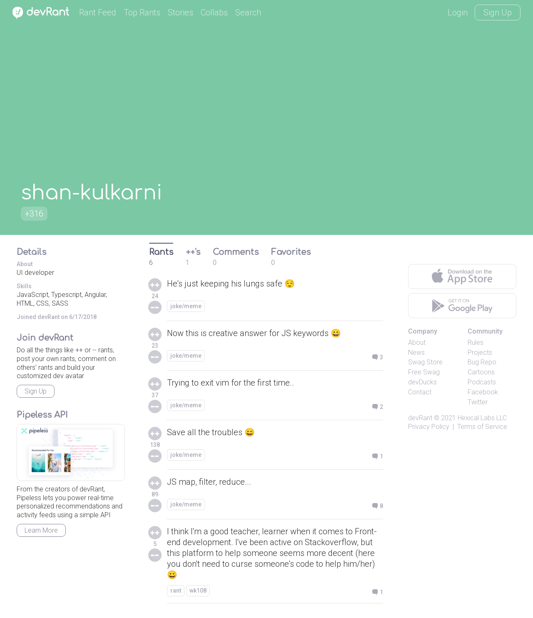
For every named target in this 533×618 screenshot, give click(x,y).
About (417, 342)
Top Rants (142, 12)
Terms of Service (482, 427)
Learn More (41, 530)
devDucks (422, 382)
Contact (419, 392)
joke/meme (186, 306)
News (416, 352)
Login (458, 12)
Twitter (478, 402)
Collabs (214, 12)
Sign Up (497, 12)
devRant (420, 418)
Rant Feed (97, 12)
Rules (475, 342)
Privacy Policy (428, 427)
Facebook (483, 392)
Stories (180, 12)
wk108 (198, 590)
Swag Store (425, 362)
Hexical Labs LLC (482, 418)
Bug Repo (482, 362)
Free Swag (424, 372)
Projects (480, 352)
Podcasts (482, 382)
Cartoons (481, 372)
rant (175, 590)
